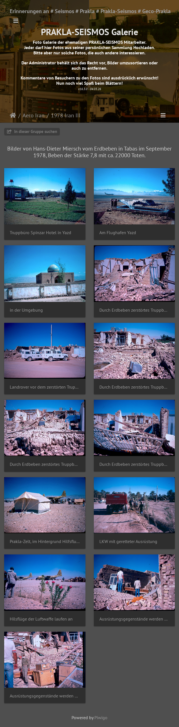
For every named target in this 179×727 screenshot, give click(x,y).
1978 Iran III (65, 115)
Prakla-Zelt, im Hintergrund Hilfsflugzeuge (45, 541)
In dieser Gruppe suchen (32, 131)
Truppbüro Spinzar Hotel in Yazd (40, 232)
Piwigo (100, 717)
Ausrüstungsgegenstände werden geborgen (134, 619)
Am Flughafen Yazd (117, 232)
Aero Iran (34, 115)
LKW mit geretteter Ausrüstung (128, 541)
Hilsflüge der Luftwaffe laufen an (41, 619)
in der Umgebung (26, 310)
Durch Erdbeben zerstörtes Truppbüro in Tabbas (134, 310)
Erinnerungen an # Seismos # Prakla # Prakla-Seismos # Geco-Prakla (90, 11)
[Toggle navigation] (16, 21)
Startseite (13, 115)
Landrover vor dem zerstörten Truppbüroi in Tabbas (45, 387)
